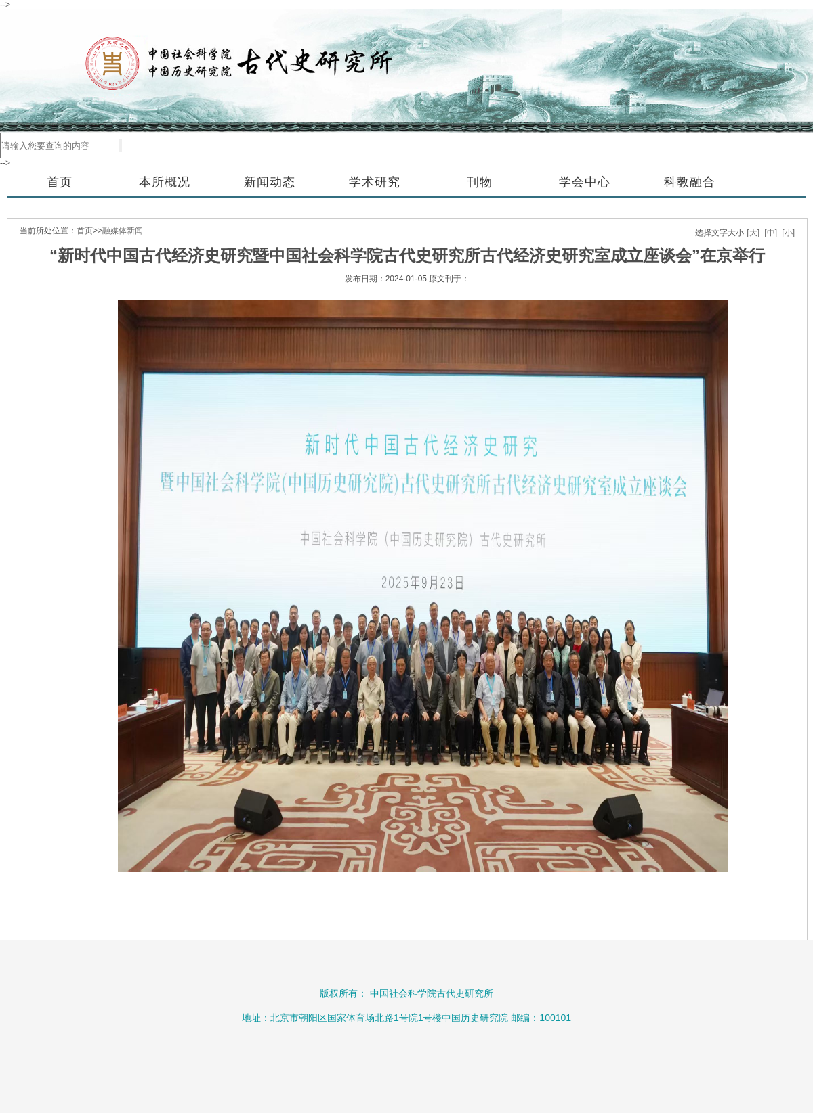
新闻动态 (269, 182)
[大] (753, 232)
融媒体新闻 (122, 230)
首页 (59, 182)
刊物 (480, 182)
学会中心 (584, 182)
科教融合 (689, 182)
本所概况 (164, 182)
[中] (770, 232)
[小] (788, 232)
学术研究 (374, 182)
